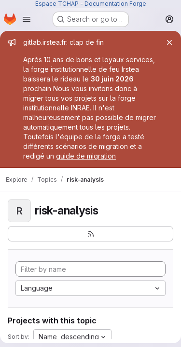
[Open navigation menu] (26, 19)
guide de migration (86, 156)
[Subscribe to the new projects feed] (90, 233)
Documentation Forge (115, 3)
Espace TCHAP (57, 3)
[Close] (169, 42)
